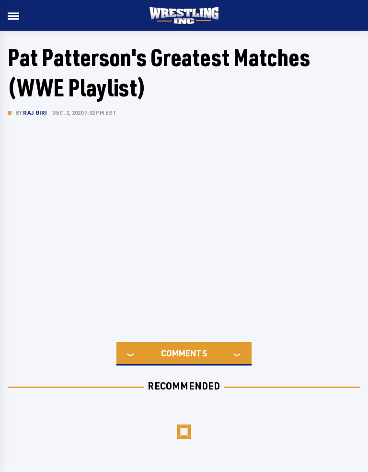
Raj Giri (35, 112)
